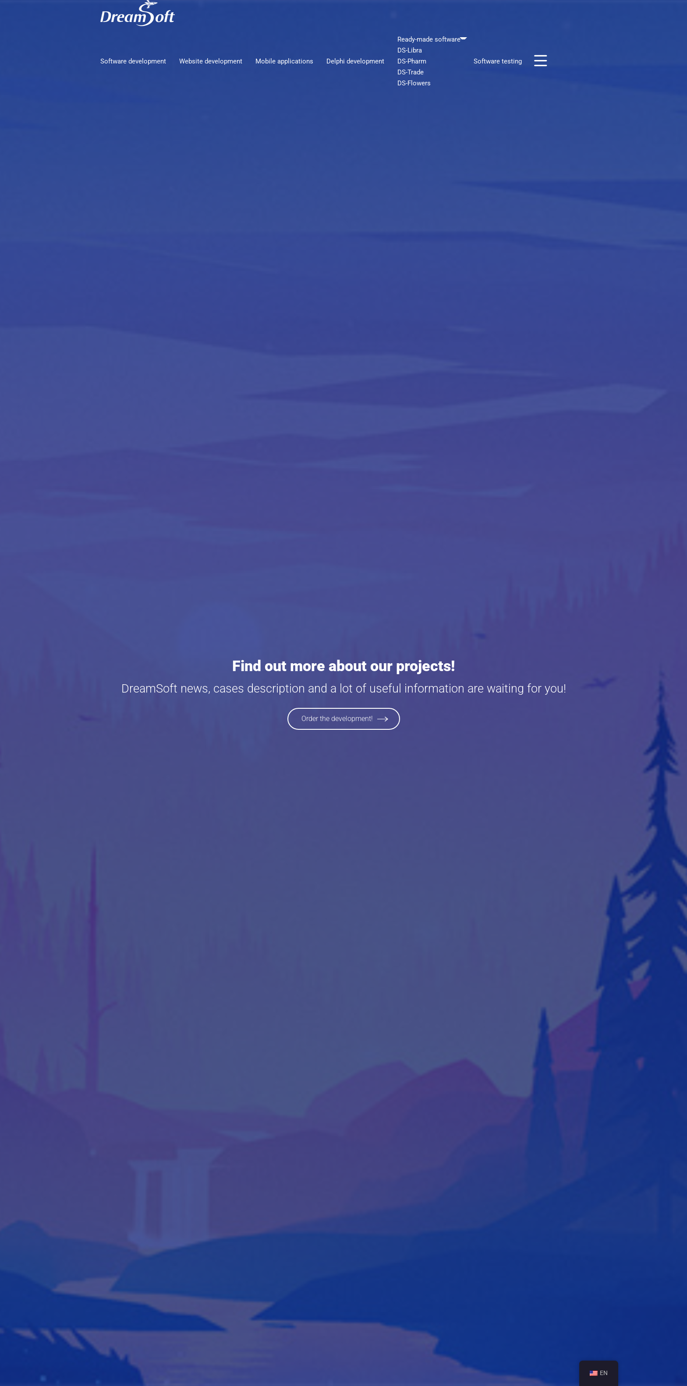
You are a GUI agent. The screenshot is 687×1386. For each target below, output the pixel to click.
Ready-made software (428, 39)
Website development (210, 61)
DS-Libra (409, 50)
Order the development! (337, 718)
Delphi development (355, 61)
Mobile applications (284, 61)
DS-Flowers (414, 83)
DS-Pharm (411, 61)
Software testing (498, 61)
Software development (133, 61)
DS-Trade (410, 72)
